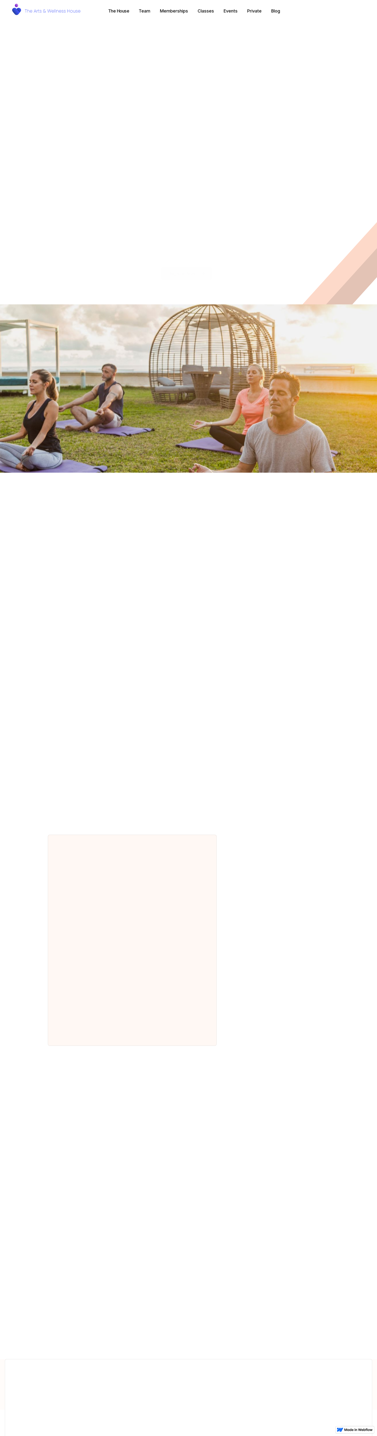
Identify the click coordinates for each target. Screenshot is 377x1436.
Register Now (187, 273)
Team (144, 10)
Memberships (174, 10)
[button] (118, 11)
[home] (48, 11)
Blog (275, 10)
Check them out (188, 1342)
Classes (206, 10)
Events (231, 10)
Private (254, 10)
